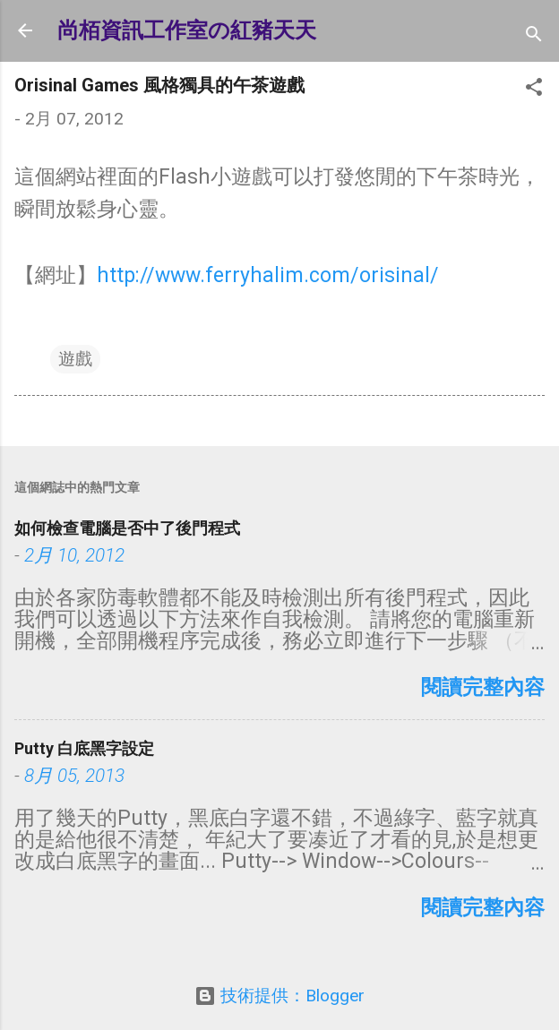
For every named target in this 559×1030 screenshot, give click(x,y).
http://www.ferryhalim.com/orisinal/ (268, 275)
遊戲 (75, 358)
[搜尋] (534, 36)
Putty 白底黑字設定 (84, 748)
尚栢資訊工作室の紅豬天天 (186, 30)
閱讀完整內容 (483, 687)
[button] (534, 89)
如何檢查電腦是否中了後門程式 (127, 528)
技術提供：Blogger (279, 995)
